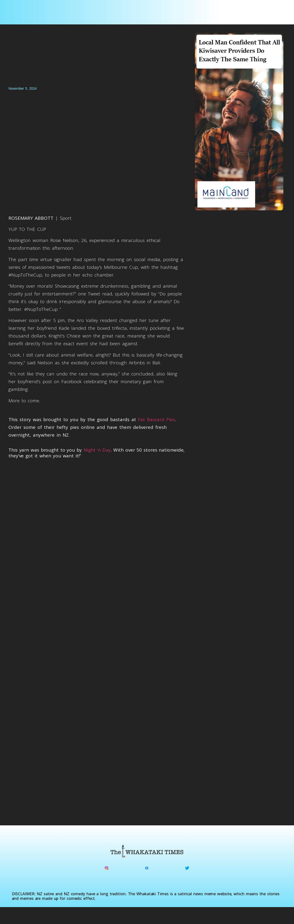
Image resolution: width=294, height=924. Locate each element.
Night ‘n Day (97, 450)
